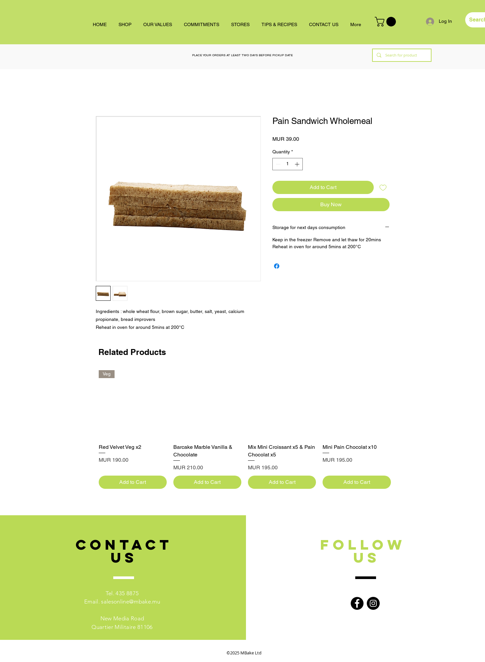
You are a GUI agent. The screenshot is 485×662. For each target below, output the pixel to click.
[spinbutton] (288, 164)
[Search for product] (401, 55)
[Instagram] (373, 603)
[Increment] (298, 164)
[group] (244, 429)
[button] (386, 21)
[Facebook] (357, 603)
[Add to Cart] (133, 482)
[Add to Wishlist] (383, 187)
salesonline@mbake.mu (130, 601)
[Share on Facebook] (277, 266)
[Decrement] (277, 164)
